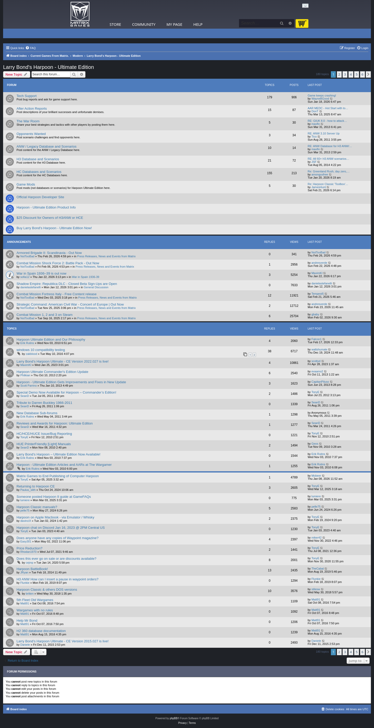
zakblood (31, 353)
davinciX (25, 520)
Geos (315, 443)
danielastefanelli (30, 287)
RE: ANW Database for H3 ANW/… (330, 146)
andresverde (319, 262)
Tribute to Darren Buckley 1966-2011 (44, 403)
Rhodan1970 (28, 551)
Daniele (25, 644)
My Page (174, 24)
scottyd (316, 361)
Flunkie (24, 582)
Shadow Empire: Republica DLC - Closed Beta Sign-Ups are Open (67, 284)
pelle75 (24, 510)
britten (30, 593)
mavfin (316, 123)
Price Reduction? (29, 548)
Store (115, 24)
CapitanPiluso (320, 381)
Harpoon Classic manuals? (37, 507)
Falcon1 (317, 339)
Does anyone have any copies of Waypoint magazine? (58, 538)
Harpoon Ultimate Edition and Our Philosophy (51, 339)
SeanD (24, 395)
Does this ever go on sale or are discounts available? (56, 559)
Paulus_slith (28, 489)
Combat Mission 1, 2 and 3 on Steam (45, 315)
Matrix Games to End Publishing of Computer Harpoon (58, 476)
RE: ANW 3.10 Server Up (324, 133)
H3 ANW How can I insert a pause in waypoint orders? (57, 579)
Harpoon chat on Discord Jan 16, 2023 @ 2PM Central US (61, 528)
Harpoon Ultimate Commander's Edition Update (52, 372)
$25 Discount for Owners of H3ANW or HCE (50, 218)
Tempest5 (318, 293)
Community (143, 24)
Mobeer (316, 475)
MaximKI (317, 273)
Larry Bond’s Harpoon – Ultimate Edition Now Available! (58, 454)
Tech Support (27, 96)
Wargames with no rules (35, 610)
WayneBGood (320, 98)
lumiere (25, 500)
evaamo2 (317, 371)
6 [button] (362, 74)
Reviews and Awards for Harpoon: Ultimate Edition (55, 423)
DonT (315, 111)
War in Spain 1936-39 (85, 276)
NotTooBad (27, 256)
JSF (314, 161)
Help (198, 24)
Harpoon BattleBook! (32, 569)
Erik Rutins (27, 343)
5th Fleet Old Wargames (35, 600)
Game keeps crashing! (322, 95)
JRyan (24, 572)
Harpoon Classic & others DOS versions (47, 589)
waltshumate (320, 349)
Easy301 (25, 541)
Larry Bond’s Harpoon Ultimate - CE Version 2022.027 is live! (63, 361)
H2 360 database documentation (41, 631)
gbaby (315, 314)
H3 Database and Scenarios (38, 159)
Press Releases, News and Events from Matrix (106, 256)
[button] (368, 74)
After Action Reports (32, 108)
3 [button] (345, 74)
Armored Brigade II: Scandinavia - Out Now (49, 253)
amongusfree (320, 174)
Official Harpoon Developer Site (40, 197)
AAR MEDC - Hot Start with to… (328, 108)
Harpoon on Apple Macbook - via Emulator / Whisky (55, 517)
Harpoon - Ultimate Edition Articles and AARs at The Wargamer (64, 465)
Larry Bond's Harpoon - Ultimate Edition (48, 67)
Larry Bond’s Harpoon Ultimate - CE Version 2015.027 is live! (63, 641)
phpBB (174, 718)
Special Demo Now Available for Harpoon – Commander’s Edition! (66, 392)
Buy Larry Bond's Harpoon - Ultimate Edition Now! (54, 228)
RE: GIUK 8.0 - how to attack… (327, 120)
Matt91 (24, 603)
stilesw (316, 589)
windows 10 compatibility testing (41, 350)
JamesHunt (319, 187)
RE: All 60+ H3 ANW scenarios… (328, 158)
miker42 (317, 537)
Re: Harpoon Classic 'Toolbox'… (328, 184)
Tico (314, 136)
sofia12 (24, 276)
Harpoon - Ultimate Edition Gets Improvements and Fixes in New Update (71, 382)
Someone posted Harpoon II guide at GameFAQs (54, 497)
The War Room (28, 121)
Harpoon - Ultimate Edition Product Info (46, 207)
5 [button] (356, 74)
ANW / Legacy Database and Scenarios (46, 146)
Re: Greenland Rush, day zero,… (329, 171)
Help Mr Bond (27, 620)
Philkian (25, 375)
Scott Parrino (28, 385)
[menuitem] (30, 48)
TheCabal (318, 568)
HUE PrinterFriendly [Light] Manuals (44, 444)
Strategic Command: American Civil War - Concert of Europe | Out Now (70, 304)
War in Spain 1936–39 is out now (41, 273)
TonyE (316, 392)
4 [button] (351, 74)
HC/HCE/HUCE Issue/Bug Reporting (44, 434)
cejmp (29, 562)
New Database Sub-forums (37, 413)
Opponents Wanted (31, 134)
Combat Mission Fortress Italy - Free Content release (57, 294)
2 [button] (339, 74)
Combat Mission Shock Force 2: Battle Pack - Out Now (58, 263)
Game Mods (26, 184)
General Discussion (96, 287)
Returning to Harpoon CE (36, 486)
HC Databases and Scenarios (39, 172)
